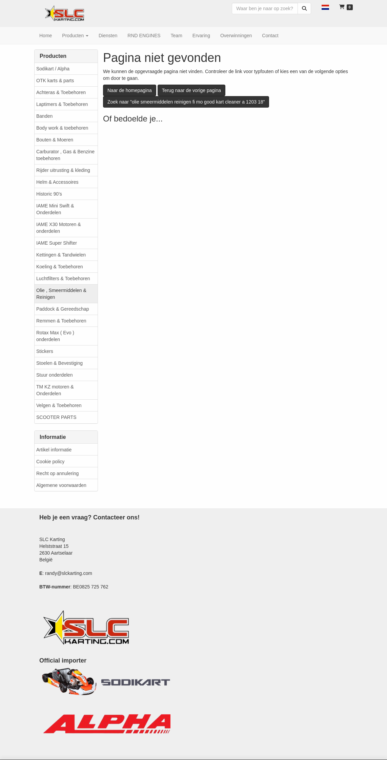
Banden (44, 116)
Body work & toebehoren (62, 128)
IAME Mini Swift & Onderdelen (55, 209)
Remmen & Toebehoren (61, 320)
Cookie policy (50, 461)
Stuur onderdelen (54, 375)
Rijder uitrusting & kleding (63, 170)
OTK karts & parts (55, 80)
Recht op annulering (57, 473)
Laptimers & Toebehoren (62, 104)
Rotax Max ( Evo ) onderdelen (55, 336)
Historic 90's (49, 194)
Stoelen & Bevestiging (59, 363)
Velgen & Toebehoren (59, 405)
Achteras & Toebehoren (61, 92)
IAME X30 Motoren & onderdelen (58, 228)
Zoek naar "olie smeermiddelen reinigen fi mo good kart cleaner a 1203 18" (186, 102)
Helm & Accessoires (57, 182)
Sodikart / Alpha (52, 68)
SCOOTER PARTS (56, 417)
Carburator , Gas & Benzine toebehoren (65, 155)
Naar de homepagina (129, 90)
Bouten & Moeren (54, 139)
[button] (325, 7)
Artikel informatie (54, 449)
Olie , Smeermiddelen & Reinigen (61, 294)
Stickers (44, 351)
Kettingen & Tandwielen (61, 255)
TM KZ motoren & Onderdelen (55, 390)
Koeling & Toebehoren (59, 266)
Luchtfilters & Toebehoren (63, 278)
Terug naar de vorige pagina (191, 90)
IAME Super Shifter (56, 243)
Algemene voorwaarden (61, 485)
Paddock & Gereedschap (62, 309)
